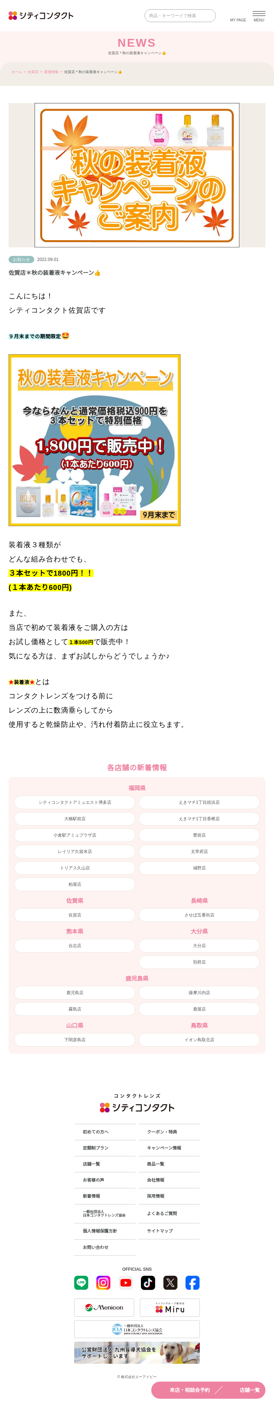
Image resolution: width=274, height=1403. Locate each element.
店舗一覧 (243, 1390)
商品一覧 (155, 1164)
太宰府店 (199, 851)
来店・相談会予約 (183, 1390)
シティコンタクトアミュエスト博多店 (75, 802)
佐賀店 (33, 72)
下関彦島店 (75, 1039)
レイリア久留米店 (75, 851)
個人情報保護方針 (100, 1231)
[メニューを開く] (259, 15)
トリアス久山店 (75, 867)
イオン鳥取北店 (199, 1039)
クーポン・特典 (162, 1132)
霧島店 (74, 1009)
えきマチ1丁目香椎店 (199, 818)
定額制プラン (95, 1148)
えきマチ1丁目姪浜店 (199, 802)
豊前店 (199, 835)
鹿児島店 (74, 992)
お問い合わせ (95, 1247)
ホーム (16, 72)
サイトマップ (160, 1231)
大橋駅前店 (75, 818)
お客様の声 (93, 1180)
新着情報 (51, 72)
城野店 (199, 867)
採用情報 (155, 1196)
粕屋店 (74, 884)
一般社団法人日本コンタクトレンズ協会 (104, 1213)
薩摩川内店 (199, 992)
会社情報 (155, 1180)
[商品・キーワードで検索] (175, 16)
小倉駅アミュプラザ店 (75, 835)
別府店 (199, 962)
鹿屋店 (199, 1009)
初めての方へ (95, 1132)
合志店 (74, 945)
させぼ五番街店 (199, 915)
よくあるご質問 (162, 1213)
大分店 (199, 945)
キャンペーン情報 (164, 1148)
